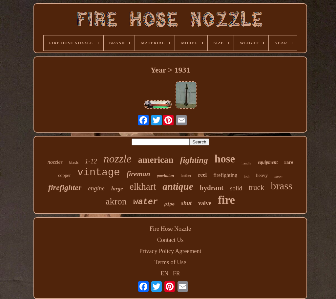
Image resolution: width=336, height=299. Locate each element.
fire (226, 200)
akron (116, 201)
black (73, 162)
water (145, 202)
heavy (262, 175)
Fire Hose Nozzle (170, 228)
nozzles (55, 162)
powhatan (165, 175)
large (117, 188)
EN (164, 273)
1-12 (91, 161)
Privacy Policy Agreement (170, 251)
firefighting (225, 175)
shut (186, 203)
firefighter (64, 187)
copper (64, 175)
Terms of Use (170, 262)
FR (176, 273)
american (156, 160)
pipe (169, 204)
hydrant (211, 188)
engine (96, 188)
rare (288, 162)
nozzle (118, 159)
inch (246, 176)
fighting (194, 160)
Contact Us (170, 240)
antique (177, 186)
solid (236, 188)
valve (204, 203)
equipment (268, 162)
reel (202, 175)
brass (281, 186)
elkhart (143, 186)
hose (225, 159)
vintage (98, 172)
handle (246, 163)
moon (278, 176)
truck (256, 187)
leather (186, 175)
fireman (138, 174)
